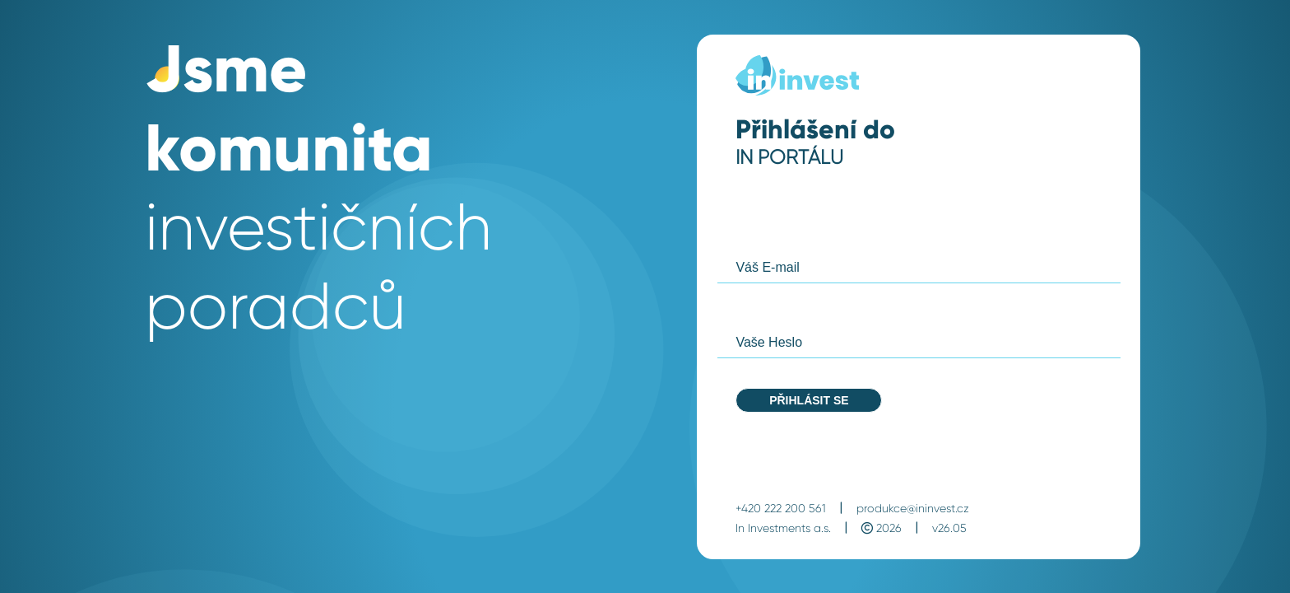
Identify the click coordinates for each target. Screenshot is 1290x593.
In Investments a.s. (783, 528)
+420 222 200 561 (780, 508)
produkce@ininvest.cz (912, 508)
